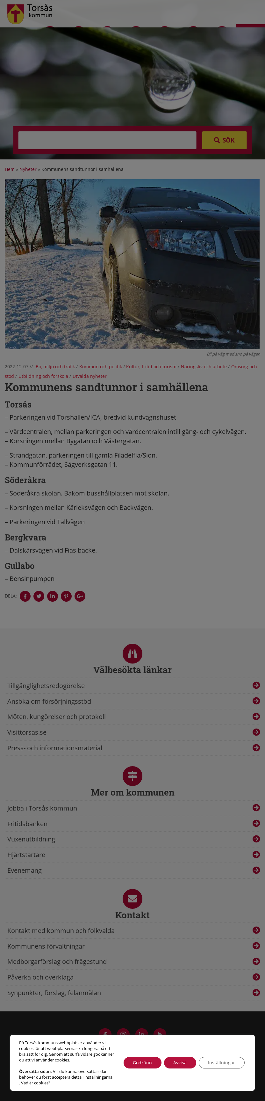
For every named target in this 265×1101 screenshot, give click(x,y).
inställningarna (98, 1077)
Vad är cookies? (35, 1083)
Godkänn (141, 1063)
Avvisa (179, 1063)
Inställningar (221, 1063)
